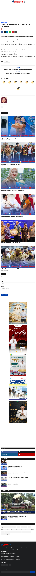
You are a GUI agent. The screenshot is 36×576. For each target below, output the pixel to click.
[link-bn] (18, 313)
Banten (18, 526)
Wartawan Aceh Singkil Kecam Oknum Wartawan (8, 552)
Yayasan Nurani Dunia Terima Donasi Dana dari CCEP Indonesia (18, 73)
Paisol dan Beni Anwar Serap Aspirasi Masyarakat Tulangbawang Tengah (18, 69)
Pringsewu (7, 533)
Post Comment (4, 294)
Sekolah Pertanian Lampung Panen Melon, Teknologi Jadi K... (13, 190)
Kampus (12, 528)
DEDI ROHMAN (10, 462)
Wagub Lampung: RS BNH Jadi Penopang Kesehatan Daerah (13, 138)
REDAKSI (2, 139)
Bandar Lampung (13, 526)
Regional (2, 526)
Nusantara (7, 526)
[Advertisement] (18, 8)
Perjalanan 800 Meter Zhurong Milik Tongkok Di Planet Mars (10, 555)
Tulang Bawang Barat (19, 528)
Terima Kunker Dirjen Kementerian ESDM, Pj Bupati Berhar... (10, 558)
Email (2, 281)
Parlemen (2, 533)
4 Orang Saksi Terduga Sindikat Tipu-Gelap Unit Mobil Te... (18, 477)
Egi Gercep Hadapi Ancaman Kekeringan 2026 (10, 268)
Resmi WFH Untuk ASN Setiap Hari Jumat (15, 466)
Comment (2, 286)
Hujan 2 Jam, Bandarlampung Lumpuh (14, 483)
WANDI (2, 165)
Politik (2, 528)
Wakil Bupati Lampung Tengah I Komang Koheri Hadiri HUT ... (18, 515)
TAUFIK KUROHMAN (4, 512)
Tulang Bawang (31, 528)
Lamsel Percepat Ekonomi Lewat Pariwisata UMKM (11, 242)
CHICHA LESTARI (4, 29)
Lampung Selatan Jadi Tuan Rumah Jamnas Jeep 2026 (12, 216)
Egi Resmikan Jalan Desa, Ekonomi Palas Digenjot (11, 164)
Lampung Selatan (3, 22)
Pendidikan (25, 528)
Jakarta (29, 526)
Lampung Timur (7, 528)
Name (2, 276)
